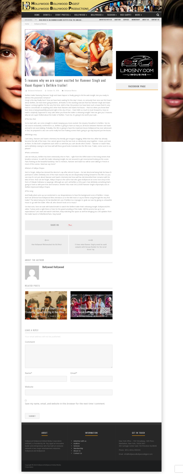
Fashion (111, 14)
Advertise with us (105, 20)
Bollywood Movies (71, 90)
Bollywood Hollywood (35, 90)
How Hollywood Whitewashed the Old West (47, 244)
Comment (30, 341)
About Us (146, 20)
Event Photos (62, 14)
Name (28, 375)
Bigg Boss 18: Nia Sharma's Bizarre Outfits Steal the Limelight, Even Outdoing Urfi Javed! (70, 20)
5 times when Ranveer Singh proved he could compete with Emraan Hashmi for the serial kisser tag (91, 247)
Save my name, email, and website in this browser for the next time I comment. (65, 406)
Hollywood (79, 14)
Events (46, 14)
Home (37, 14)
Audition (118, 20)
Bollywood (96, 14)
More (137, 14)
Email (73, 375)
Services (126, 20)
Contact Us (155, 20)
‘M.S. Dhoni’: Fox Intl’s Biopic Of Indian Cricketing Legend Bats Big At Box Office (45, 310)
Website (29, 389)
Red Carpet (126, 14)
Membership (136, 20)
